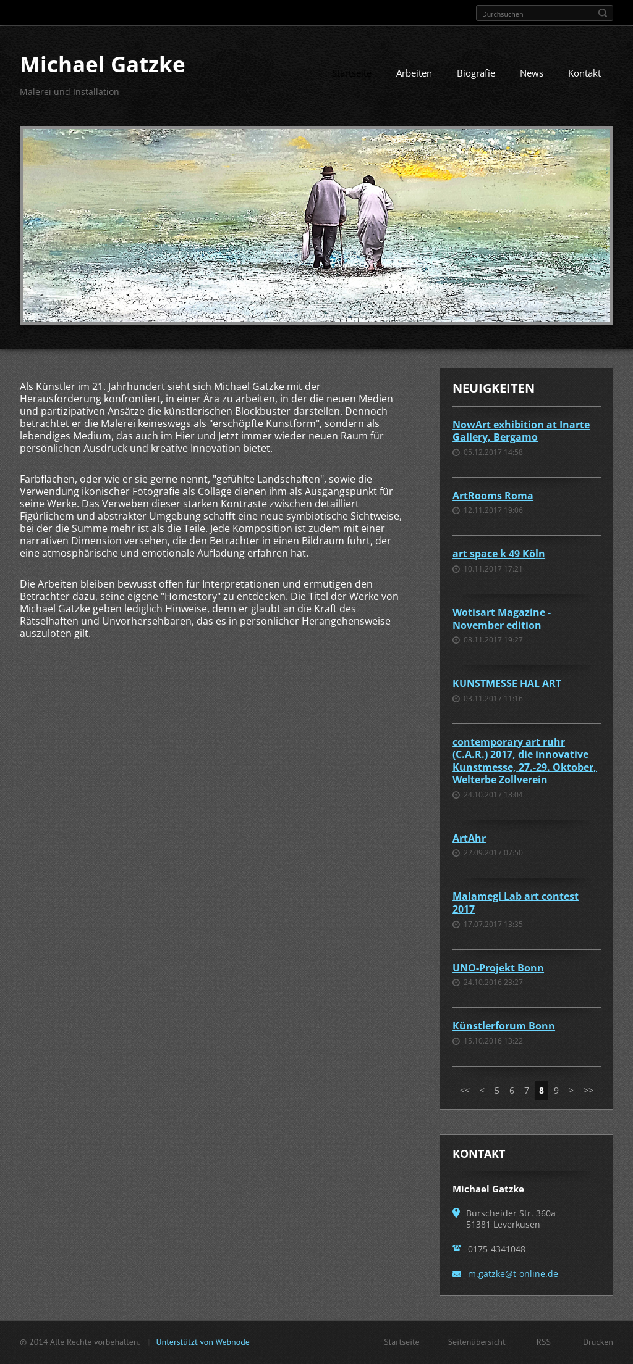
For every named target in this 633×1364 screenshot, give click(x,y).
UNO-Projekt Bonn (498, 968)
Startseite (352, 73)
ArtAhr (469, 838)
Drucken (598, 1341)
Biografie (476, 73)
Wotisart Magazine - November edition (501, 618)
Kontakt (584, 73)
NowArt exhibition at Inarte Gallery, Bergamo (521, 431)
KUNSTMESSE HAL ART (506, 683)
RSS (544, 1341)
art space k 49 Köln (498, 553)
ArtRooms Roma (492, 495)
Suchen (603, 13)
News (531, 73)
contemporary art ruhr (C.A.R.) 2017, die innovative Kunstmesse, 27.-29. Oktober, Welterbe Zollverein (524, 761)
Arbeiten (414, 73)
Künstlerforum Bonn (503, 1026)
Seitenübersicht (477, 1341)
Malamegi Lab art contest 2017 (515, 902)
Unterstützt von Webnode (202, 1341)
